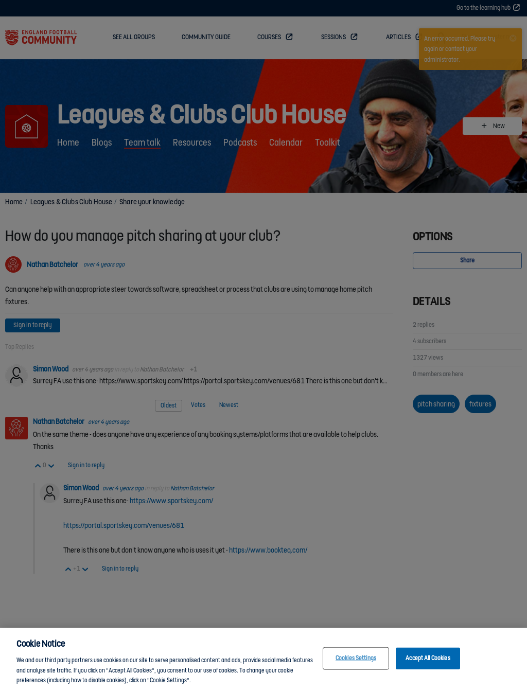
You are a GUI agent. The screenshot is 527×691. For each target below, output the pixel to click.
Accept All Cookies (428, 662)
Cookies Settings (356, 662)
